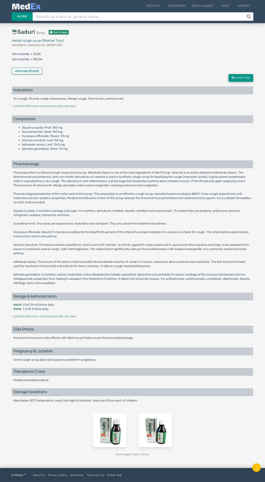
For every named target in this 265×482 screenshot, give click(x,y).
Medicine (160, 6)
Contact (244, 6)
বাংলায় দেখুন (240, 77)
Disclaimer (77, 475)
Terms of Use (95, 475)
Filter (22, 16)
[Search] (249, 16)
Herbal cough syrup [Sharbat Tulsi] (38, 40)
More (227, 6)
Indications (181, 6)
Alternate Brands (27, 71)
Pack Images (58, 32)
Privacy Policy (57, 475)
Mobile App (114, 475)
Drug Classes (206, 6)
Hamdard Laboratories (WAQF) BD (37, 45)
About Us (39, 475)
